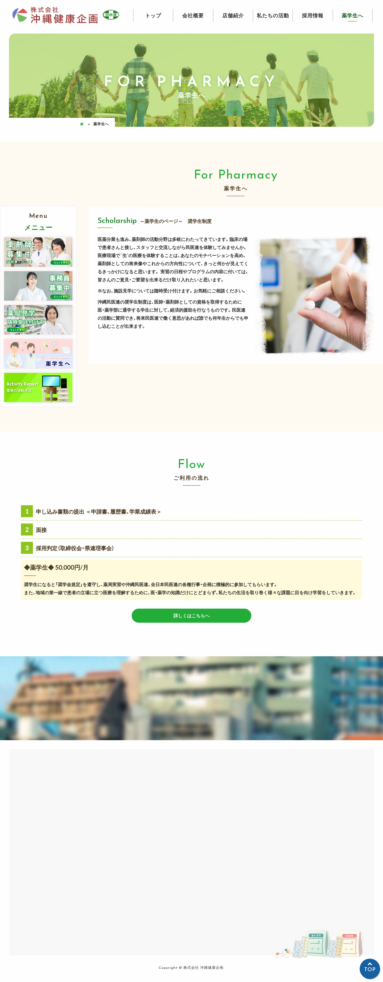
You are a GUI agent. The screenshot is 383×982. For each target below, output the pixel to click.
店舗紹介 (233, 15)
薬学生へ (352, 15)
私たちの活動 (273, 15)
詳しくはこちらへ (191, 615)
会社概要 (193, 15)
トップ (153, 15)
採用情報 (312, 15)
